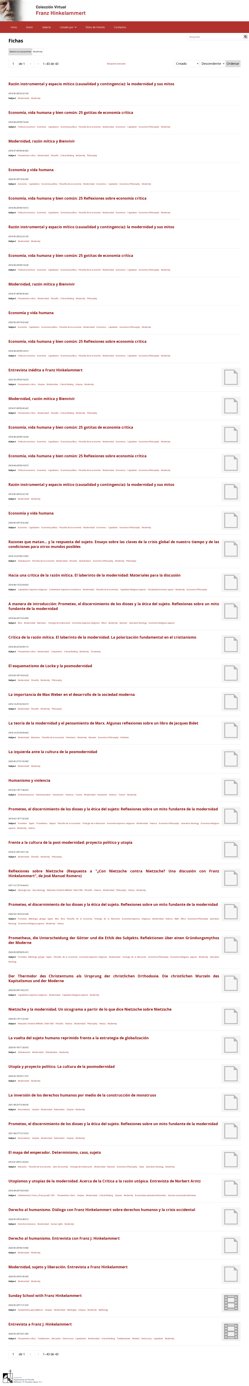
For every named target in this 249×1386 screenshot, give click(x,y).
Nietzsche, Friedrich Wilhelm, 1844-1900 (65, 890)
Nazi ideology (39, 890)
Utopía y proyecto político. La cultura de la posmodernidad (61, 1066)
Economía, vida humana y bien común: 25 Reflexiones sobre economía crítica (77, 198)
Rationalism (59, 1109)
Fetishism (124, 737)
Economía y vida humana (31, 169)
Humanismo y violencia (29, 780)
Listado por (67, 27)
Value (141, 1166)
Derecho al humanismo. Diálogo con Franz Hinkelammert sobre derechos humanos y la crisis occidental (101, 1209)
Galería (46, 27)
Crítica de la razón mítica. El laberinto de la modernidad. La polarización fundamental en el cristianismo (102, 637)
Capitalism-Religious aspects (133, 589)
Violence (113, 794)
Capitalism (132, 126)
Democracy (146, 1338)
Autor (29, 27)
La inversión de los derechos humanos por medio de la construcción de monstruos (82, 1095)
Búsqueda (245, 36)
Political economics (26, 126)
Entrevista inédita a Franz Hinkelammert (45, 370)
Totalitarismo (44, 1338)
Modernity (35, 98)
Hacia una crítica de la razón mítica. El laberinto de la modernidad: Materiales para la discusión (94, 575)
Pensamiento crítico (27, 155)
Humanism (102, 794)
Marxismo (41, 623)
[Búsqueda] (215, 36)
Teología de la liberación (59, 623)
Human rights (57, 1224)
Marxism (123, 623)
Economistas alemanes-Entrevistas (150, 1195)
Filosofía (54, 155)
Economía (41, 126)
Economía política (69, 126)
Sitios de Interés (95, 27)
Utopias (79, 384)
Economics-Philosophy (149, 126)
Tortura (78, 794)
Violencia (69, 794)
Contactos (120, 27)
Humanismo (58, 794)
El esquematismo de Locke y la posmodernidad (50, 665)
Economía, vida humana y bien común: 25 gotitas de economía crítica (70, 112)
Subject (52, 823)
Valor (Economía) (60, 1166)
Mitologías (72, 1310)
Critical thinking (67, 155)
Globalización (24, 561)
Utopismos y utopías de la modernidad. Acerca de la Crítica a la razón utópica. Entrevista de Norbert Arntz (104, 1181)
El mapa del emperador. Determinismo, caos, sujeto (54, 1152)
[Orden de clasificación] (212, 63)
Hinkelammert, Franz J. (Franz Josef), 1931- (36, 1195)
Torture (121, 794)
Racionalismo (24, 1109)
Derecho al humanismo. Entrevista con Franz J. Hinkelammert (64, 1238)
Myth (177, 918)
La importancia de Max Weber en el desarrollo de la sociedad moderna (71, 694)
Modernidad (23, 98)
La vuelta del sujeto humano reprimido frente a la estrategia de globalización (78, 1037)
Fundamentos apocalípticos (30, 1310)
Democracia (68, 1338)
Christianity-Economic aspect (161, 589)
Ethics (104, 623)
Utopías (41, 384)
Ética (20, 623)
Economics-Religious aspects (162, 623)
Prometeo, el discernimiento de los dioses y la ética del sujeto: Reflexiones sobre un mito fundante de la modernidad (113, 809)
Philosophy (92, 155)
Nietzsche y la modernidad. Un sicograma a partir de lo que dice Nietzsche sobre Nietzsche (90, 1009)
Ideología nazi (24, 890)
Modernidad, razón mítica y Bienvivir (41, 141)
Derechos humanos (27, 1224)
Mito (57, 918)
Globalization (85, 561)
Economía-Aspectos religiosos (86, 623)
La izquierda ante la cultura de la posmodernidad (52, 751)
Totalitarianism (123, 1338)
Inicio (14, 27)
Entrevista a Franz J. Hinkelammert (40, 1324)
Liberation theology (138, 623)
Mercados (56, 1338)
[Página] (13, 63)
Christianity (96, 651)
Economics (120, 126)
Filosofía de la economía (90, 126)
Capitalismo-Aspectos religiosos (32, 589)
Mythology (103, 1310)
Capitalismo (53, 126)
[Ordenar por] (186, 63)
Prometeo (22, 823)
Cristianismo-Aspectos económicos (65, 589)
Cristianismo (56, 651)
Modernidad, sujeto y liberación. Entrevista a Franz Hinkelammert (68, 1266)
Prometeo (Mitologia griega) (31, 918)
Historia (153, 823)
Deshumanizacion (26, 794)
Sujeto (31, 823)
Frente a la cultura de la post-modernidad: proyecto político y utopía (70, 842)
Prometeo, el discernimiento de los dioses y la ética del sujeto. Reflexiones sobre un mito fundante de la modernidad (113, 904)
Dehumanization (43, 794)
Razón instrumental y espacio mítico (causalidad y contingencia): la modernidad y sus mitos (91, 83)
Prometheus (41, 823)
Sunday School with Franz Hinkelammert (45, 1295)
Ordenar (233, 63)
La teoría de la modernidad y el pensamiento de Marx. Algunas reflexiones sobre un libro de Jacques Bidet (103, 723)
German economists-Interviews (182, 1195)
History (31, 828)
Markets (135, 1338)
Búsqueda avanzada (116, 63)
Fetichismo (71, 737)
